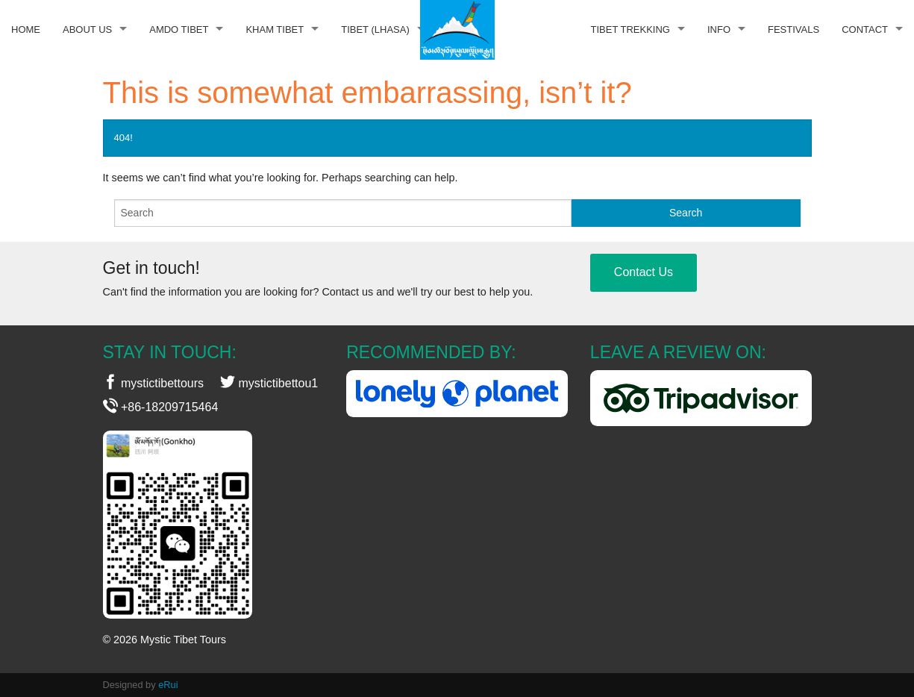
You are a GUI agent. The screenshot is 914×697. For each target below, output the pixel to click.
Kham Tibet (274, 29)
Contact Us (643, 272)
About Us (87, 29)
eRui (168, 684)
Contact (865, 29)
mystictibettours (153, 383)
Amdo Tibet (178, 29)
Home (25, 29)
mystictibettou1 (269, 383)
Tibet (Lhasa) (375, 29)
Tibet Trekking (630, 29)
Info (718, 29)
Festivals (793, 29)
